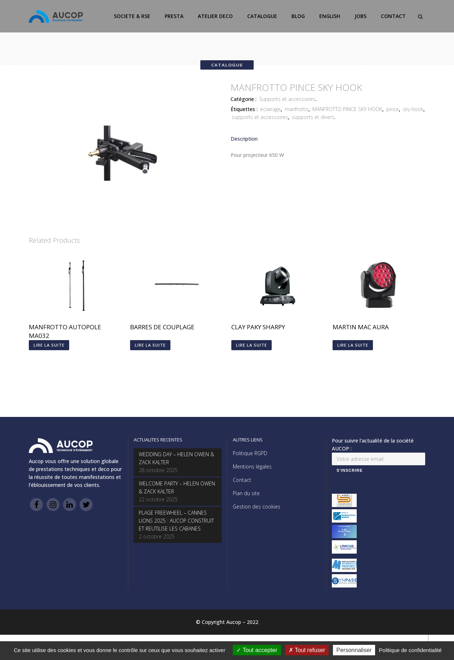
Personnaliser (354, 650)
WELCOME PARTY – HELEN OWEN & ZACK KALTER (177, 487)
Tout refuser (307, 650)
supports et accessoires (260, 117)
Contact (242, 479)
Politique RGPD (250, 453)
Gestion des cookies (256, 506)
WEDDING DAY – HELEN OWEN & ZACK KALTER (176, 458)
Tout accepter (256, 650)
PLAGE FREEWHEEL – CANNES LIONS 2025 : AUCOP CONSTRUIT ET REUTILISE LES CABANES (176, 520)
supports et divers (313, 117)
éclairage (270, 109)
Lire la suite (49, 345)
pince (392, 109)
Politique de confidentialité (410, 650)
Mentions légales (252, 466)
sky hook (413, 109)
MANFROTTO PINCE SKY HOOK (347, 109)
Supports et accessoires (287, 99)
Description (244, 138)
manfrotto (296, 109)
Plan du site (246, 493)
